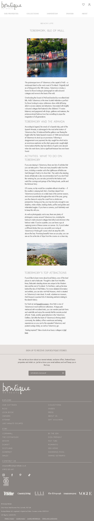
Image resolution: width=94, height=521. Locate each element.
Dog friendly (55, 437)
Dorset (6, 444)
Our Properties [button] (11, 14)
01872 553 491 (8, 469)
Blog (4, 408)
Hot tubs (52, 441)
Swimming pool (56, 452)
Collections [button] (33, 14)
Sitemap (6, 420)
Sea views (53, 448)
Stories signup (38, 373)
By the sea (53, 433)
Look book (8, 412)
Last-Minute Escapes (12, 423)
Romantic (53, 444)
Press (51, 412)
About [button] (84, 14)
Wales (5, 455)
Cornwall (7, 433)
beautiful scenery (43, 304)
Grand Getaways (56, 455)
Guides (51, 408)
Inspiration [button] (52, 14)
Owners (70, 14)
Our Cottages (9, 405)
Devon (5, 441)
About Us (52, 416)
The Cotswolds (10, 437)
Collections (54, 405)
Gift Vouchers (55, 420)
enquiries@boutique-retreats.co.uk (14, 465)
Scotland (7, 448)
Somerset (7, 452)
